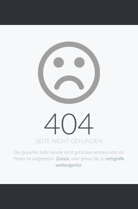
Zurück (62, 158)
